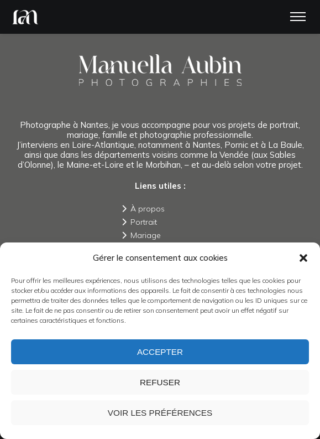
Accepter (160, 352)
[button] (303, 258)
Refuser (160, 382)
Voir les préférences (160, 412)
